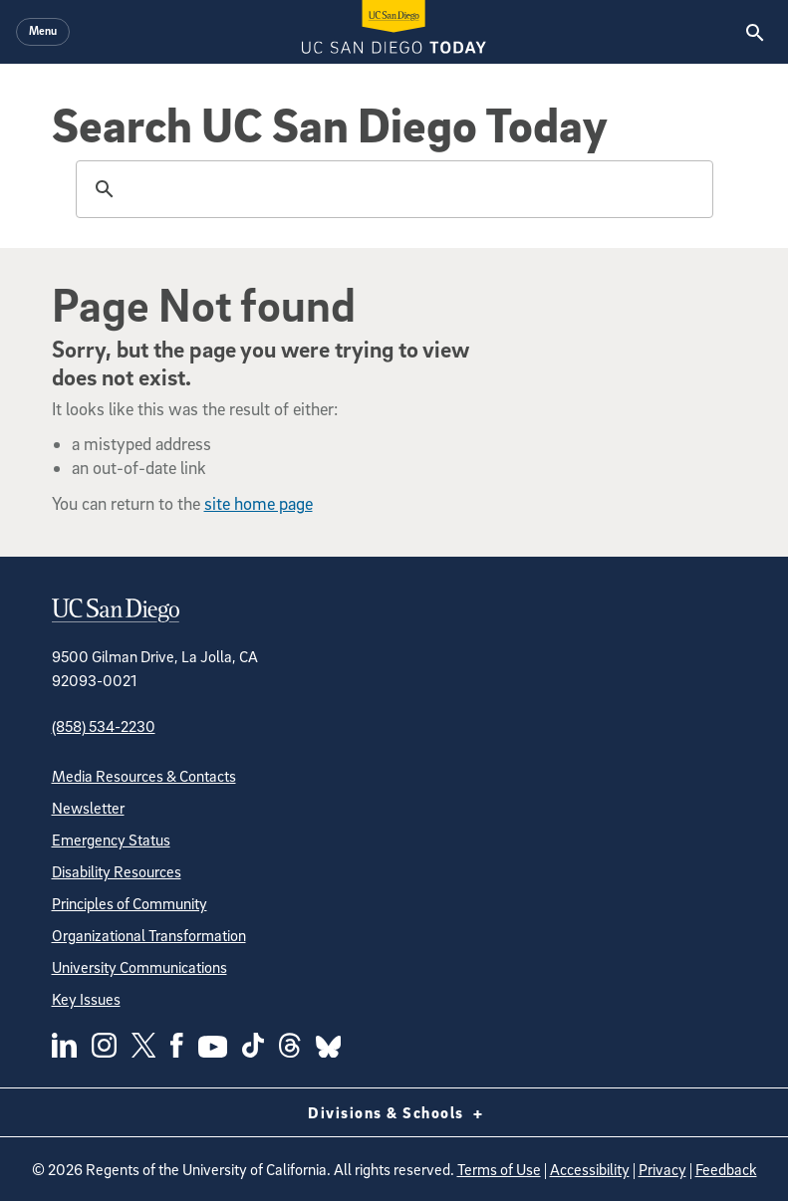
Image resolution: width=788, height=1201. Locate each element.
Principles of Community (129, 903)
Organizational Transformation (149, 935)
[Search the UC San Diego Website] (754, 32)
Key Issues (86, 999)
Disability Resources (116, 871)
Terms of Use (499, 1169)
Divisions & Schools (394, 1112)
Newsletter (88, 808)
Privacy (662, 1169)
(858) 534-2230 (103, 726)
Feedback (726, 1169)
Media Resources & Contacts (144, 776)
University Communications (139, 967)
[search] (391, 189)
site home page (258, 503)
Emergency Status (111, 839)
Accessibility (590, 1169)
